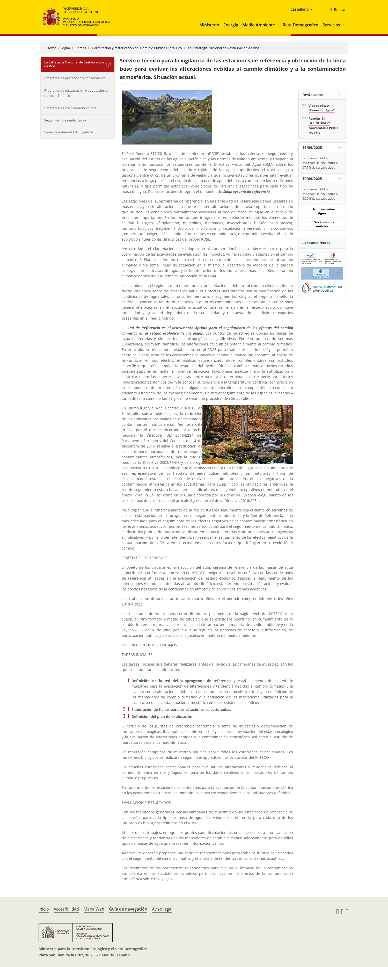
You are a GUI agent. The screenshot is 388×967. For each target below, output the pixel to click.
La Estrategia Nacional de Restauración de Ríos (223, 48)
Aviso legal (162, 909)
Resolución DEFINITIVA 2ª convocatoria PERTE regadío (324, 125)
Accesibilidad (66, 909)
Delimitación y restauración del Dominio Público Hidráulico (137, 48)
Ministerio (209, 25)
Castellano (299, 9)
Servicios (331, 25)
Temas (81, 48)
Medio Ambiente (258, 25)
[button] (278, 25)
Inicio (44, 909)
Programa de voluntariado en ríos (70, 108)
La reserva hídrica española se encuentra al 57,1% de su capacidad (320, 163)
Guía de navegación (128, 909)
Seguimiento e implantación (65, 120)
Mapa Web (94, 909)
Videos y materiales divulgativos (68, 132)
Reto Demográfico (300, 25)
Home (51, 48)
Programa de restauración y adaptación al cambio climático (76, 93)
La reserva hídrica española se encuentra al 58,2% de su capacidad (320, 194)
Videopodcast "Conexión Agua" (322, 107)
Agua (66, 48)
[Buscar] (336, 9)
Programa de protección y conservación (74, 78)
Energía (230, 25)
